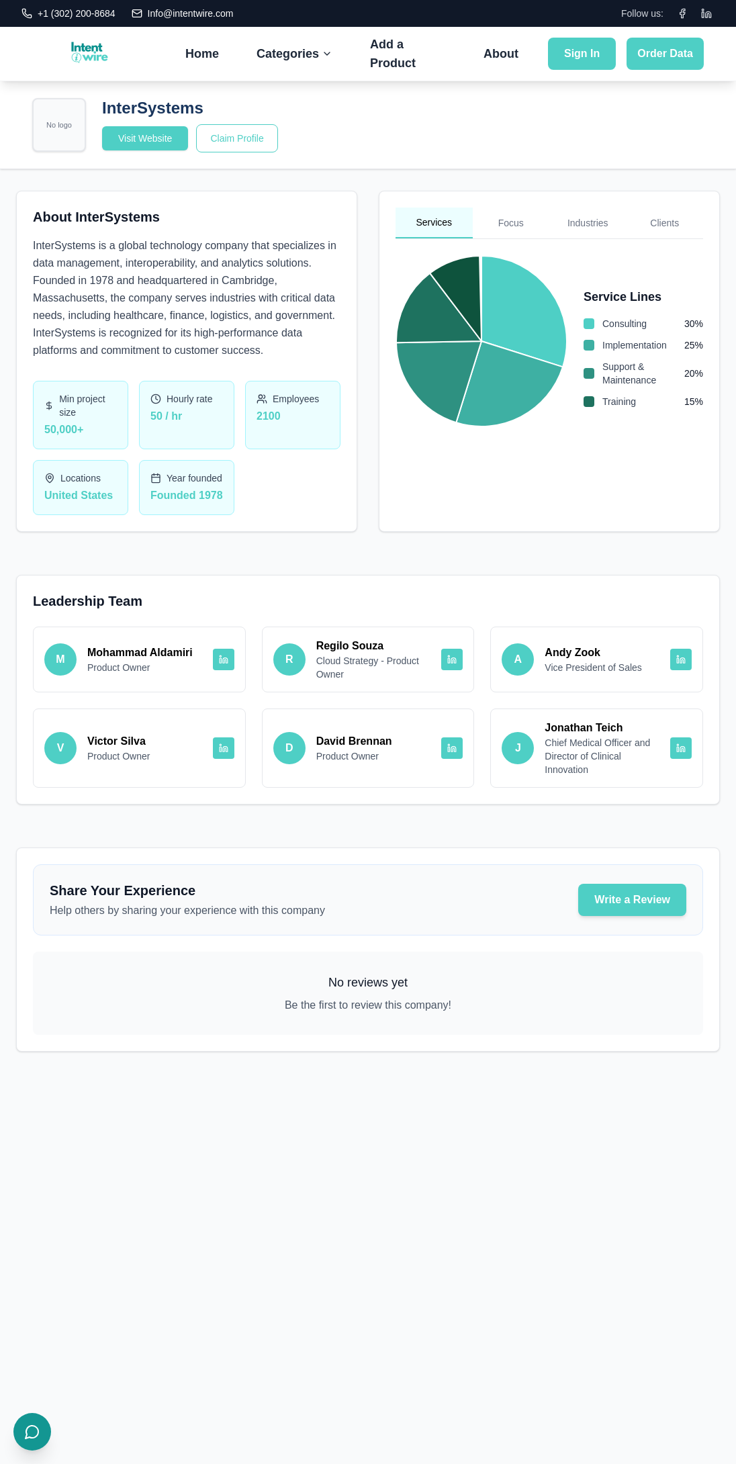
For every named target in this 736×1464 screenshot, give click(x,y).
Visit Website (145, 138)
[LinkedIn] (706, 13)
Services (434, 222)
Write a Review (632, 899)
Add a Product (393, 54)
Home (202, 53)
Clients (664, 223)
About (501, 53)
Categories (294, 53)
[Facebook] (682, 13)
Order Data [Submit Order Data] (665, 53)
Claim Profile (236, 138)
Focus (511, 223)
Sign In (582, 53)
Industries (587, 223)
